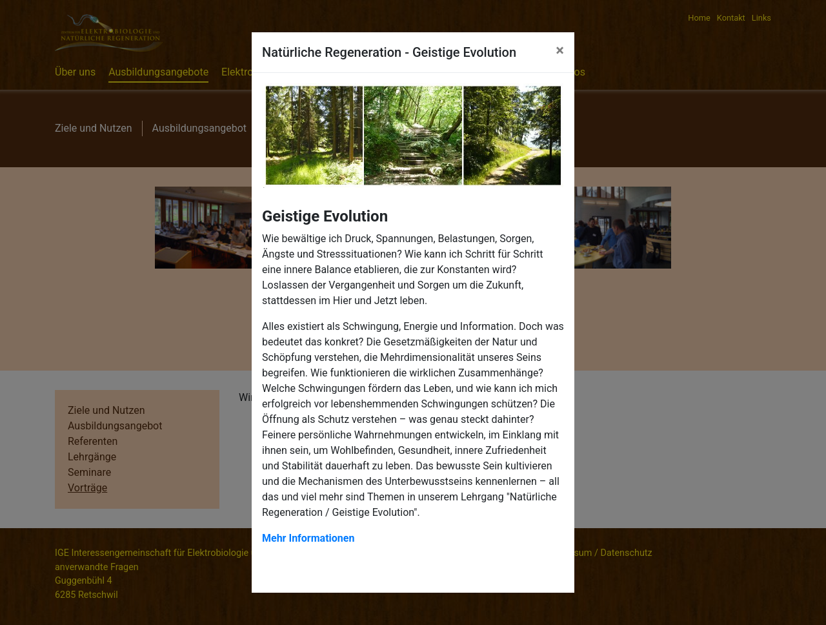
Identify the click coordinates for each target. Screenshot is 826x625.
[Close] (559, 50)
